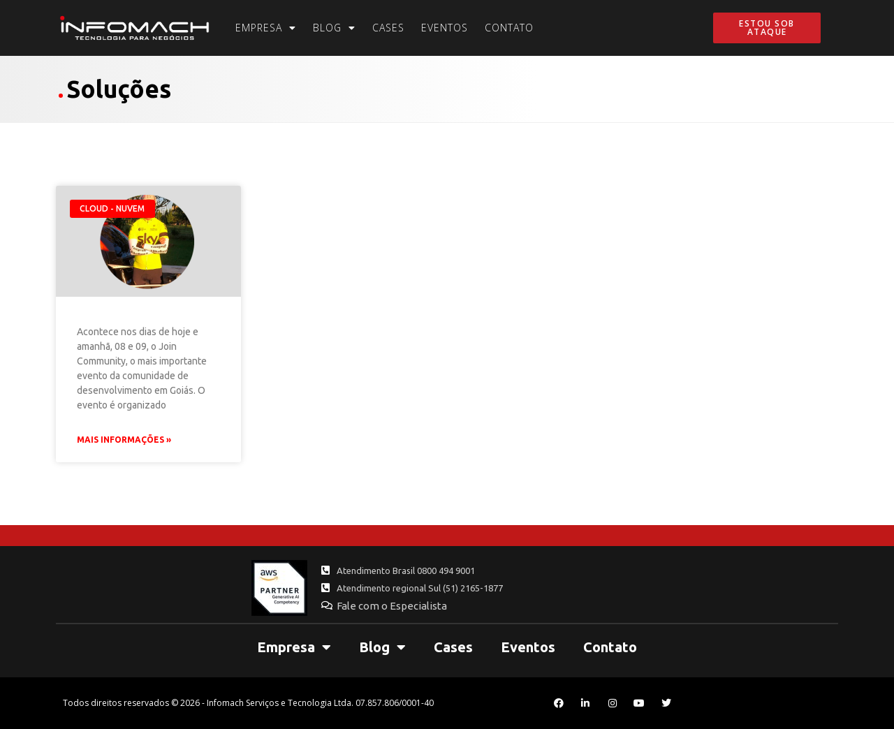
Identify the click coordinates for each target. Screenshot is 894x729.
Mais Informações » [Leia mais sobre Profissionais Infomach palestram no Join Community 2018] (124, 439)
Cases (388, 27)
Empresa (265, 28)
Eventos (444, 27)
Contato (509, 27)
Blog (334, 28)
